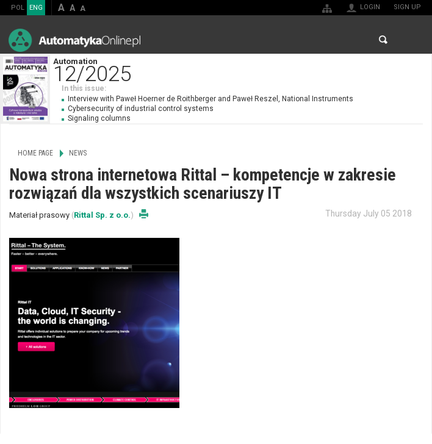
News (78, 153)
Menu (410, 39)
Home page (35, 153)
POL (17, 8)
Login (370, 7)
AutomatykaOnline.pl (74, 39)
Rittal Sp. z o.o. (102, 215)
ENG (36, 8)
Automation (242, 69)
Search (383, 40)
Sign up (407, 7)
